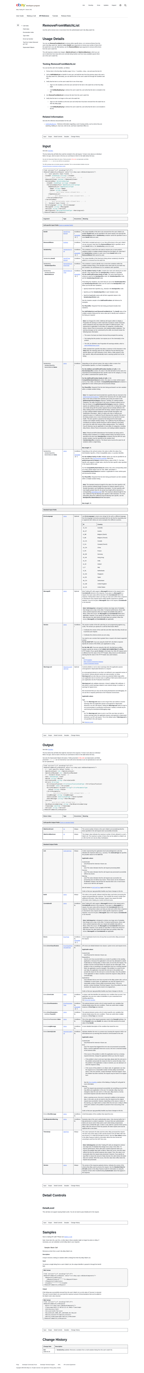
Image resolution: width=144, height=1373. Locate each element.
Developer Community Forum (29, 1364)
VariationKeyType (63, 181)
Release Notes (66, 16)
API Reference (44, 16)
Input (44, 735)
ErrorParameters (53, 787)
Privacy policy (53, 1367)
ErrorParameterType (80, 787)
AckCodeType (54, 776)
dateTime (57, 806)
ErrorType (55, 782)
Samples (66, 136)
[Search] (125, 5)
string (63, 175)
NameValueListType (67, 186)
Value (52, 190)
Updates (106, 5)
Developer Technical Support (47, 1364)
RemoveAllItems (51, 179)
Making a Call (31, 16)
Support (114, 5)
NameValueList (54, 186)
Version (48, 208)
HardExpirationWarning (54, 804)
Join (83, 5)
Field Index (26, 29)
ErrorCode (50, 786)
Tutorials (55, 16)
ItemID (48, 175)
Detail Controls (58, 136)
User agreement (45, 1367)
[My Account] (120, 5)
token (58, 786)
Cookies (59, 1367)
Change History (75, 136)
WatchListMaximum (52, 773)
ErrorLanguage (51, 205)
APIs (59, 1364)
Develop (90, 5)
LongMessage (51, 795)
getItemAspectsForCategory (91, 397)
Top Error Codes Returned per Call (30, 43)
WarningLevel (50, 210)
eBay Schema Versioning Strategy (93, 661)
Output (50, 136)
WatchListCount (51, 771)
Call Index (26, 25)
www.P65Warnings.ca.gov (91, 345)
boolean (61, 179)
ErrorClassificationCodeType (73, 784)
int (59, 771)
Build (48, 778)
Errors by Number (28, 39)
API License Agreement (69, 1364)
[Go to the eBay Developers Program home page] (28, 6)
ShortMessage (52, 798)
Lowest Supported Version (91, 663)
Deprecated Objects (28, 47)
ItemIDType (56, 175)
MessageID (49, 207)
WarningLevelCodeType (64, 210)
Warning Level (89, 722)
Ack (47, 776)
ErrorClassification (54, 784)
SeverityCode (52, 797)
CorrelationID (51, 780)
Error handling (93, 1082)
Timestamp (49, 806)
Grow (98, 5)
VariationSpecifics (54, 185)
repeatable (77, 235)
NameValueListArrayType (71, 185)
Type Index (26, 35)
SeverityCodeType (64, 797)
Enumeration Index (28, 32)
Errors (48, 782)
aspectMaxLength (96, 492)
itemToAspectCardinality (100, 458)
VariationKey (50, 181)
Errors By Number (90, 1000)
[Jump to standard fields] (66, 225)
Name (52, 188)
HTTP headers (88, 660)
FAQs (17, 1364)
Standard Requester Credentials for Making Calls (54, 166)
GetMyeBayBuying (51, 124)
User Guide (20, 16)
